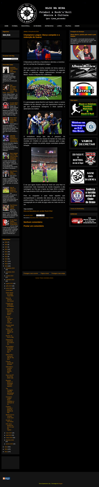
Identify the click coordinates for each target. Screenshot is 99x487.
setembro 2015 (10, 279)
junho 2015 (9, 288)
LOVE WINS (9, 290)
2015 (6, 266)
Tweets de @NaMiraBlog (77, 208)
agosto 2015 (9, 283)
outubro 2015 (9, 276)
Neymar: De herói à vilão (10, 336)
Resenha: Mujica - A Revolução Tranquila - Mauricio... (9, 383)
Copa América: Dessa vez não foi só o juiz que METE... (10, 311)
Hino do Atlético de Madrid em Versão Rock (13, 190)
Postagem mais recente (31, 273)
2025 (6, 242)
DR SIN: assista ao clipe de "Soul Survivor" (9, 319)
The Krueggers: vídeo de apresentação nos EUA (10, 391)
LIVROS (59, 26)
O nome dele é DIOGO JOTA (14, 103)
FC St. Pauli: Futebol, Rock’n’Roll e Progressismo (13, 222)
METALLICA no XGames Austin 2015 (10, 416)
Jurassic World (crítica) (10, 326)
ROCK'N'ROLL (25, 26)
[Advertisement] (10, 45)
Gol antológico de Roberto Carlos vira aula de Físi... (10, 349)
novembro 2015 (10, 272)
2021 (6, 251)
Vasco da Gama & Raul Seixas (10, 299)
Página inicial (45, 273)
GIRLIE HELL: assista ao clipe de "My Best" (10, 357)
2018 (6, 259)
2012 (6, 451)
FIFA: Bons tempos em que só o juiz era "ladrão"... (10, 427)
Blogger (60, 483)
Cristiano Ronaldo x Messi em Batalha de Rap (9, 409)
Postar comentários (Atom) (46, 278)
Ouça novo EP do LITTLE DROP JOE (10, 376)
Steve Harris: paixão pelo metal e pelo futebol (13, 120)
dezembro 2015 (10, 268)
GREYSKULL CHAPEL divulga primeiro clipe (9, 369)
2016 (6, 263)
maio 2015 (9, 433)
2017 (6, 261)
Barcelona (32, 217)
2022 (6, 249)
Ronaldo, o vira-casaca (9, 420)
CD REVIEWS (37, 26)
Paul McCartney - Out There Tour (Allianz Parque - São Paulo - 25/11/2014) (10, 89)
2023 (6, 247)
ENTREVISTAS (49, 26)
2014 (6, 447)
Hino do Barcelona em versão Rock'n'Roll (38, 211)
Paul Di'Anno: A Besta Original (13, 206)
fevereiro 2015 (10, 440)
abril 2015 (9, 435)
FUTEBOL (15, 26)
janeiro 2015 (9, 444)
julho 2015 (9, 286)
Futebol (51, 217)
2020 (6, 254)
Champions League (44, 217)
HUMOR (77, 26)
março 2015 (9, 437)
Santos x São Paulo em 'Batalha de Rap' (9, 331)
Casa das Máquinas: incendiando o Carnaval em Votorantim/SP (14, 138)
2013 (6, 449)
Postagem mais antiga (58, 273)
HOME (6, 26)
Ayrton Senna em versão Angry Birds (9, 294)
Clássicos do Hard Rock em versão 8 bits (10, 342)
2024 (6, 244)
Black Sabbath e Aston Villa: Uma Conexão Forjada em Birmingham (14, 156)
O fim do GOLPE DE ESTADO (9, 363)
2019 (6, 256)
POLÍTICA (68, 26)
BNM (37, 217)
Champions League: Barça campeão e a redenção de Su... (10, 400)
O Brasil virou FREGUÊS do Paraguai (10, 305)
